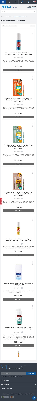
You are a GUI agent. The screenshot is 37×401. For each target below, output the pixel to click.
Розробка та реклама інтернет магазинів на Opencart (14, 393)
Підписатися (31, 373)
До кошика (18, 70)
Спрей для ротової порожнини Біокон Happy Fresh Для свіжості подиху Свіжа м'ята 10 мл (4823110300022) (18, 146)
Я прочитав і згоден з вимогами (12, 376)
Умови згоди (10, 376)
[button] (15, 2)
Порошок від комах (8, 16)
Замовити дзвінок (31, 7)
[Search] (34, 11)
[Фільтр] (1, 201)
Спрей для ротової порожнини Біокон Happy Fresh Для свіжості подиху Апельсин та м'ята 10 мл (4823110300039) (18, 99)
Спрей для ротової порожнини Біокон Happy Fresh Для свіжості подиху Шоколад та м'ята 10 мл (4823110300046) (18, 193)
